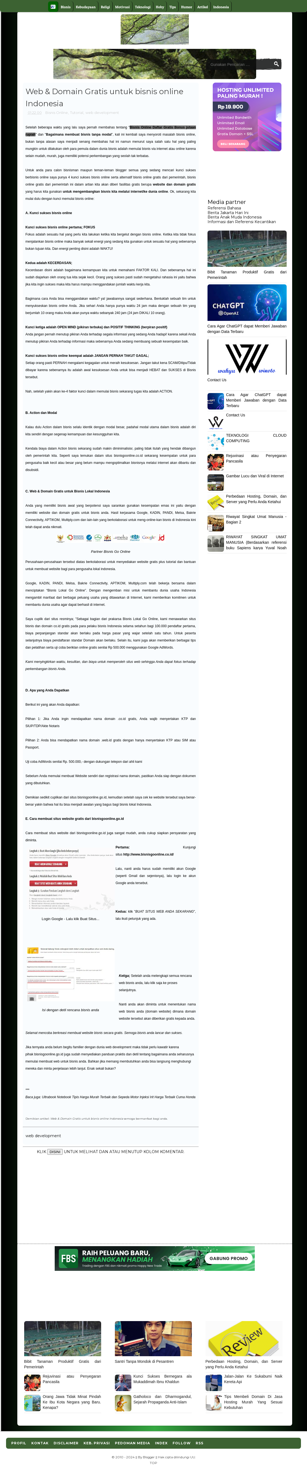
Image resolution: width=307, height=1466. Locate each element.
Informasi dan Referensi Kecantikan (242, 221)
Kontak (40, 1443)
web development (102, 112)
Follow (182, 1443)
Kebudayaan (86, 7)
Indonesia (221, 7)
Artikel (202, 7)
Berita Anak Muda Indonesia (235, 217)
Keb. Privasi (97, 1443)
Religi (105, 7)
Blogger (149, 1457)
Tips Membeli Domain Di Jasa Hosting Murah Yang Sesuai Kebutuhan (253, 1401)
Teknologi (143, 7)
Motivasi (122, 7)
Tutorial (76, 112)
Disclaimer (66, 1443)
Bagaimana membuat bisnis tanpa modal (79, 134)
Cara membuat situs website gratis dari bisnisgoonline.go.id (76, 819)
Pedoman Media (132, 1443)
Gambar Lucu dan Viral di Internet (255, 476)
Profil (18, 1443)
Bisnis (66, 7)
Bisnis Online (56, 112)
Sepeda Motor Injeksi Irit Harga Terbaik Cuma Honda (157, 1097)
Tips (172, 7)
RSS (199, 1443)
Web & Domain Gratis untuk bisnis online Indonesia (86, 1118)
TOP (153, 1463)
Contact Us (217, 380)
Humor (186, 7)
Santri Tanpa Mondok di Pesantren (144, 1361)
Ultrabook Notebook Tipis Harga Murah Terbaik (76, 1097)
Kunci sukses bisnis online (51, 213)
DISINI (54, 1152)
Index (161, 1443)
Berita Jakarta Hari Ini (228, 212)
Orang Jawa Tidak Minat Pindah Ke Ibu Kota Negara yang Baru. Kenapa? (72, 1401)
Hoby (160, 7)
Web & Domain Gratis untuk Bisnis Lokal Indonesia (70, 491)
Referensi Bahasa (224, 208)
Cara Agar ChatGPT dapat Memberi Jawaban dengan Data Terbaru (256, 400)
